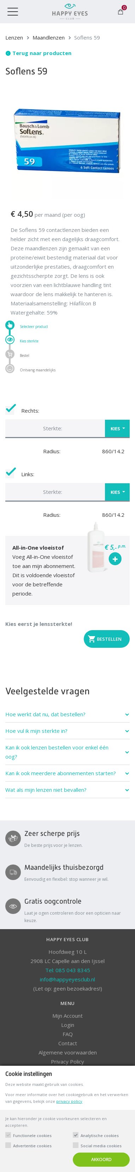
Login (67, 1024)
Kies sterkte (29, 340)
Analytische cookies (100, 1135)
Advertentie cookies (32, 1145)
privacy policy (69, 1101)
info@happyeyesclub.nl (67, 979)
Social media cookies (101, 1145)
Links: (19, 474)
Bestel (24, 355)
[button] (67, 428)
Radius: (51, 451)
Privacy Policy (67, 1061)
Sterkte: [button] (52, 428)
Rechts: (22, 410)
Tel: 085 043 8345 (67, 970)
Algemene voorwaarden (68, 1052)
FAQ (68, 1034)
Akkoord (101, 1159)
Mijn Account (67, 1015)
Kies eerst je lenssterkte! (38, 623)
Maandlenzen (49, 37)
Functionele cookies (32, 1135)
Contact (67, 1043)
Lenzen (14, 37)
